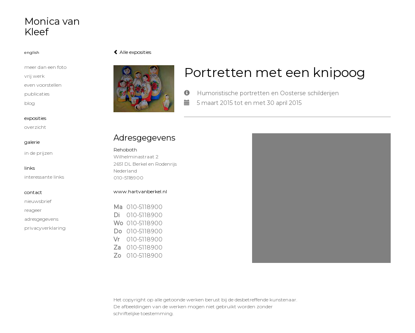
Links (29, 168)
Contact (33, 192)
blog (29, 103)
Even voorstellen (43, 85)
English (31, 52)
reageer (33, 210)
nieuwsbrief (37, 201)
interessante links (44, 177)
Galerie (32, 142)
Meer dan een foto (45, 67)
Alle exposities (132, 52)
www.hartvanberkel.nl (140, 191)
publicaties (36, 94)
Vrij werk (34, 76)
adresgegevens (41, 219)
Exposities (35, 118)
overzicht (35, 127)
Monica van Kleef (52, 26)
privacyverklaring (45, 228)
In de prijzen (38, 153)
